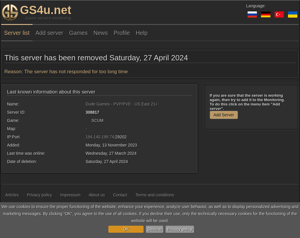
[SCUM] (88, 120)
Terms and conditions (154, 195)
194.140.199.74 (100, 137)
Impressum (70, 195)
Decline (154, 229)
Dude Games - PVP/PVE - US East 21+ (122, 104)
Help (142, 33)
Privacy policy (179, 229)
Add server (49, 33)
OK (126, 229)
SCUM (97, 120)
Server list (17, 33)
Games (78, 33)
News (100, 33)
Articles (12, 195)
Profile (122, 33)
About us (97, 195)
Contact (120, 195)
